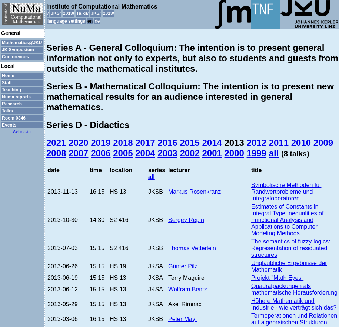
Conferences (15, 56)
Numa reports (16, 96)
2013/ (68, 13)
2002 (189, 153)
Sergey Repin (186, 220)
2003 (167, 153)
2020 (78, 143)
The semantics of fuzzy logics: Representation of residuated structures (290, 248)
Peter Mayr (182, 319)
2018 (123, 143)
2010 (301, 143)
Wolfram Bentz (187, 289)
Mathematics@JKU (22, 42)
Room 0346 (14, 118)
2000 (234, 153)
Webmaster (22, 132)
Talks (7, 111)
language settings (66, 21)
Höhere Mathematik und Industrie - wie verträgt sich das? (293, 304)
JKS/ (56, 13)
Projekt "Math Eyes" (277, 278)
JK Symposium (18, 49)
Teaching (11, 89)
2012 (256, 143)
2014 (212, 143)
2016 (167, 143)
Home (8, 75)
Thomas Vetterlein (192, 248)
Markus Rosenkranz (194, 192)
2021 (56, 143)
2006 (100, 153)
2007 (78, 153)
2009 (323, 143)
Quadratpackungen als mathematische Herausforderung (294, 289)
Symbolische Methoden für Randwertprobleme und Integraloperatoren (286, 192)
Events (9, 125)
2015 (189, 143)
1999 (256, 153)
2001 (212, 153)
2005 (123, 153)
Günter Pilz (182, 266)
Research (12, 104)
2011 (279, 143)
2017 (145, 143)
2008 (56, 153)
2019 (100, 143)
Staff (7, 82)
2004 (145, 153)
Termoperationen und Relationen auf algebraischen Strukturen (294, 319)
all (274, 153)
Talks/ (82, 13)
